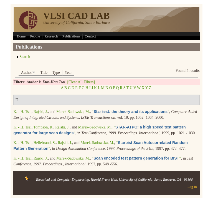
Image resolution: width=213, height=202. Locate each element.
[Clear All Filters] (81, 82)
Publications (71, 36)
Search (24, 57)
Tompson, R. (43, 127)
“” (130, 112)
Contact (90, 36)
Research (51, 36)
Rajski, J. (41, 112)
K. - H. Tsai (22, 112)
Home (21, 36)
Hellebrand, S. (45, 143)
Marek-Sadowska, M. (73, 112)
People (35, 36)
